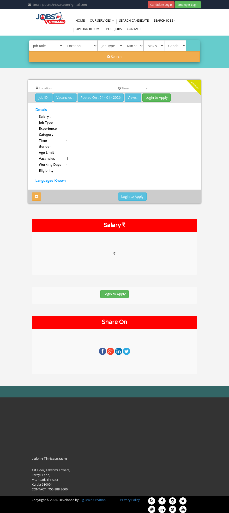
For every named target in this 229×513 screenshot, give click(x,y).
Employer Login (187, 5)
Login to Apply (156, 97)
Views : (133, 97)
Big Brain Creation (92, 500)
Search (114, 56)
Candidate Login (161, 5)
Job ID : (43, 97)
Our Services (103, 20)
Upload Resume (88, 29)
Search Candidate (134, 20)
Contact (134, 29)
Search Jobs (166, 20)
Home (80, 20)
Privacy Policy (130, 500)
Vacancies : (64, 97)
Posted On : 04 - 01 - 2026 (101, 97)
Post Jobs (114, 29)
